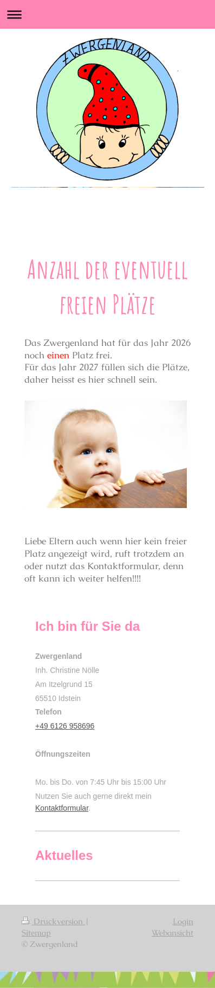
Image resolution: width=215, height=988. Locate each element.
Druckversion (53, 921)
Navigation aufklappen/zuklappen (107, 14)
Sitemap (36, 932)
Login (183, 921)
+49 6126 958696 (64, 726)
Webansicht (172, 932)
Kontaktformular (61, 808)
